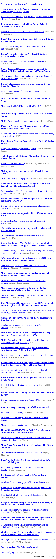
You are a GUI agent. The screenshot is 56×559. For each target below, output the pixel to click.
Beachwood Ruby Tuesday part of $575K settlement (23, 482)
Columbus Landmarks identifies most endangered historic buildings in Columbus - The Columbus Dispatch (27, 518)
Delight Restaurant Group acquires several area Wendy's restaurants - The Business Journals (26, 503)
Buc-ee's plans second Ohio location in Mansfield (21, 91)
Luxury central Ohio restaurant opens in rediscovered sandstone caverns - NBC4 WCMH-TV (25, 349)
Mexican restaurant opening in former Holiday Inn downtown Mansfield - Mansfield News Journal (23, 289)
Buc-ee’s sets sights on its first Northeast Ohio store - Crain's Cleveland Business (24, 55)
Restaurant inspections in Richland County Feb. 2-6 (22, 31)
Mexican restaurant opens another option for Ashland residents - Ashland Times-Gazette (25, 274)
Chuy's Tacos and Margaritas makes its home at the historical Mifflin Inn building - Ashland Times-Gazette (25, 70)
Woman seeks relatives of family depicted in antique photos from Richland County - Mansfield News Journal (27, 364)
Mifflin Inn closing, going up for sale (16, 178)
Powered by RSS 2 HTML (44, 557)
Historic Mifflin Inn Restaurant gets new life (19, 385)
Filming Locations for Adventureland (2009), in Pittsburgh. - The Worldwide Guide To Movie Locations (28, 533)
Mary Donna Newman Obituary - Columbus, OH (21, 452)
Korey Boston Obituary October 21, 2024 (18, 148)
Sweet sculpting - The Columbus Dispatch (19, 547)
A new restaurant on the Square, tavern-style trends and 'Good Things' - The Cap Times (26, 10)
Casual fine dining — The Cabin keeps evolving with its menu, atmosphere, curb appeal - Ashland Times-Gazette (26, 244)
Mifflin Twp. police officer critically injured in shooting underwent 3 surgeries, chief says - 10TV (25, 334)
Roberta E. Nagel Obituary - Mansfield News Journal (25, 407)
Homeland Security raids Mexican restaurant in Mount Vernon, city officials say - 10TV (25, 127)
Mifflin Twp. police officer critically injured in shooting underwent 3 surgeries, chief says (24, 341)
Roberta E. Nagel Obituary (12, 412)
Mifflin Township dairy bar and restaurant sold (20, 121)
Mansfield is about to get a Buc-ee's (16, 425)
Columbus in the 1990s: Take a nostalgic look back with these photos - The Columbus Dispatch (25, 184)
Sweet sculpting (7, 552)
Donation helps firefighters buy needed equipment (22, 495)
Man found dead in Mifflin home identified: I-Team (22, 106)
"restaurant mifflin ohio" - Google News (22, 3)
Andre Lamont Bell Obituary (13, 163)
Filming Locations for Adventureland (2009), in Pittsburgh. (26, 540)
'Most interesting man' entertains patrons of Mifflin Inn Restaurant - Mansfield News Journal (26, 259)
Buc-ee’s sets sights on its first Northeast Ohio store (22, 61)
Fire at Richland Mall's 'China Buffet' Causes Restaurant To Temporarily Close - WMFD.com (26, 431)
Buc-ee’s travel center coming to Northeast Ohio (21, 400)
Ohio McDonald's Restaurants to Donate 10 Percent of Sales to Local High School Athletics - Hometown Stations (27, 304)
